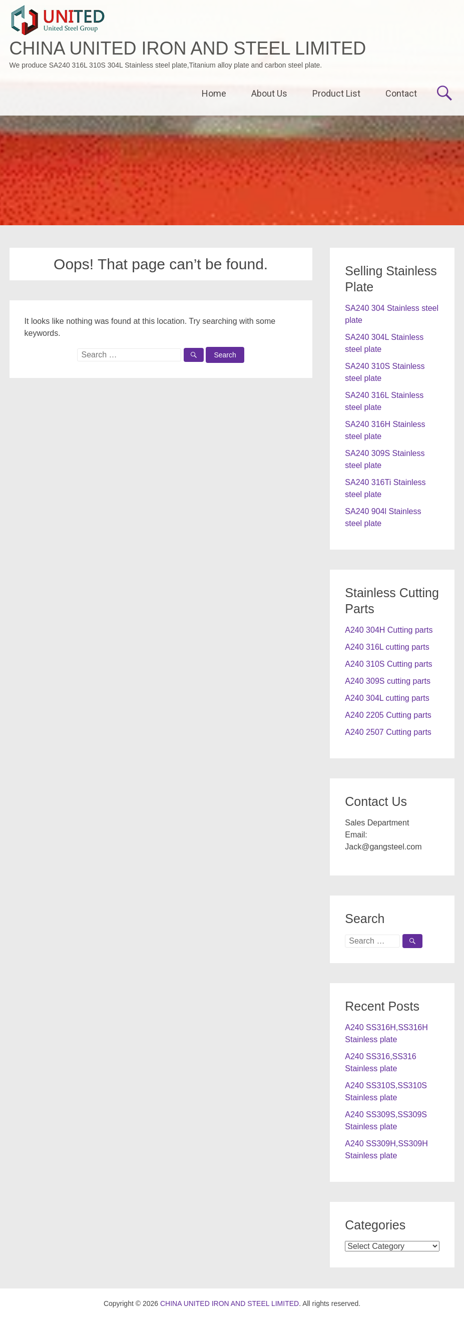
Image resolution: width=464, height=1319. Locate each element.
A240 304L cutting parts (387, 698)
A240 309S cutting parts (387, 681)
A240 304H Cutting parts (388, 630)
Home (214, 93)
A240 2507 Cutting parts (388, 732)
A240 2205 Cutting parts (388, 715)
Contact (401, 93)
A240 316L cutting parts (387, 647)
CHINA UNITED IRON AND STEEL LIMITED (188, 48)
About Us (269, 93)
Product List (336, 93)
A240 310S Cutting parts (388, 664)
